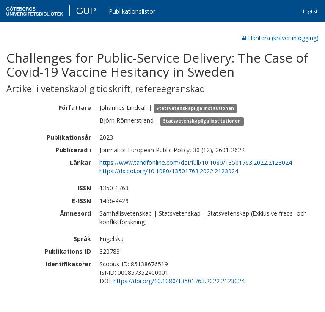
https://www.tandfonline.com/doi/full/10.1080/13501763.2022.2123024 (195, 163)
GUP (86, 10)
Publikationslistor (132, 11)
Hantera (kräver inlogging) (280, 38)
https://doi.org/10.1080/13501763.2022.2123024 (179, 281)
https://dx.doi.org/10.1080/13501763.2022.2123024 (168, 171)
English (311, 11)
